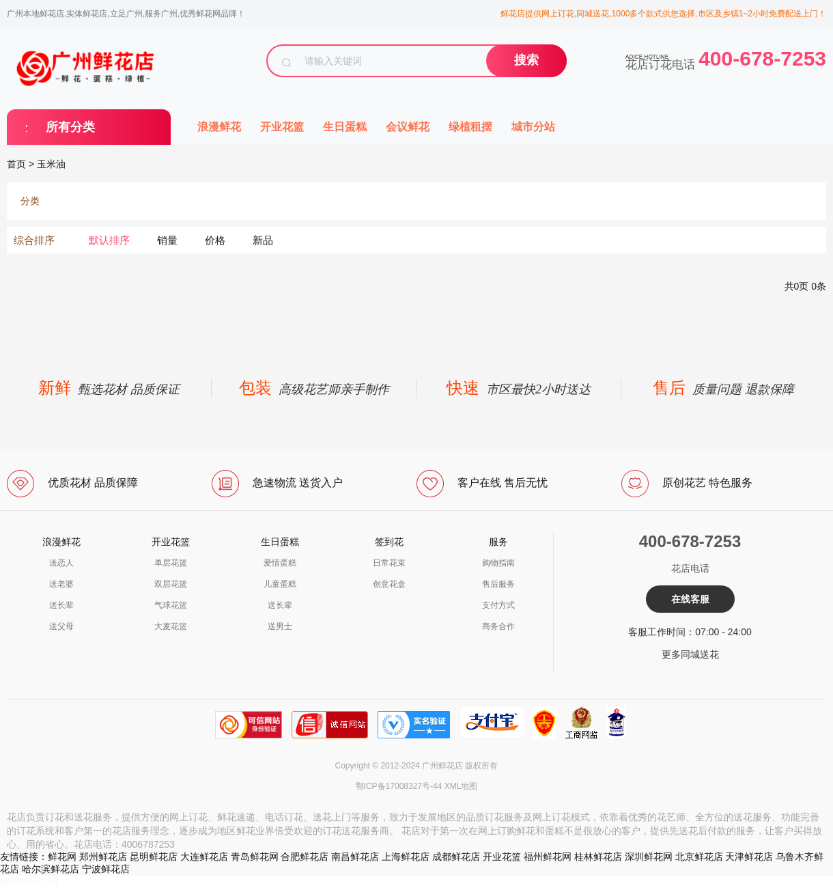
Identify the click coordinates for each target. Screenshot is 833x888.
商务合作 (498, 626)
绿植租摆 (470, 127)
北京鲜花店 (699, 856)
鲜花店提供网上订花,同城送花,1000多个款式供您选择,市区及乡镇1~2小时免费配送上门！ (663, 13)
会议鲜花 (407, 127)
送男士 (280, 626)
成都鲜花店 (456, 856)
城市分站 (533, 127)
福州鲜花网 (547, 856)
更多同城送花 (690, 654)
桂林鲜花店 (598, 856)
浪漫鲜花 (219, 127)
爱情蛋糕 (280, 563)
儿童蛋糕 (280, 584)
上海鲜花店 (405, 856)
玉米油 (51, 163)
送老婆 (61, 584)
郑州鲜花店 (103, 856)
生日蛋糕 (345, 127)
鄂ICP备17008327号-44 (399, 786)
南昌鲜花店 (355, 856)
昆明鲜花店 (154, 856)
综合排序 (34, 240)
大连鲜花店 (204, 856)
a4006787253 (29, 881)
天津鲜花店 (749, 856)
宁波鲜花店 (106, 868)
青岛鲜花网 (255, 856)
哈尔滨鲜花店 (50, 868)
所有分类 (70, 127)
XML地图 (461, 786)
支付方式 (498, 605)
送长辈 (61, 605)
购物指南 (498, 563)
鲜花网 (62, 856)
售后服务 (498, 584)
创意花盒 (389, 584)
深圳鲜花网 (649, 856)
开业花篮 (282, 127)
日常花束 (389, 563)
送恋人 (61, 563)
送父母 (61, 626)
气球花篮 (170, 605)
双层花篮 (170, 584)
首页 (16, 163)
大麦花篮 (170, 626)
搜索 (526, 60)
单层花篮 (170, 563)
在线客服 (690, 599)
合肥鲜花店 (304, 856)
